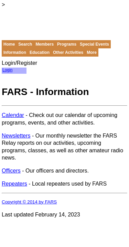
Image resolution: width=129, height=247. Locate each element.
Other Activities (68, 52)
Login (7, 70)
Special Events (94, 44)
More (92, 52)
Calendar (13, 115)
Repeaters (14, 184)
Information (14, 52)
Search (25, 44)
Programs (66, 44)
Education (40, 52)
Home (9, 44)
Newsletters (16, 136)
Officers (11, 171)
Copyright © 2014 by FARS (29, 201)
